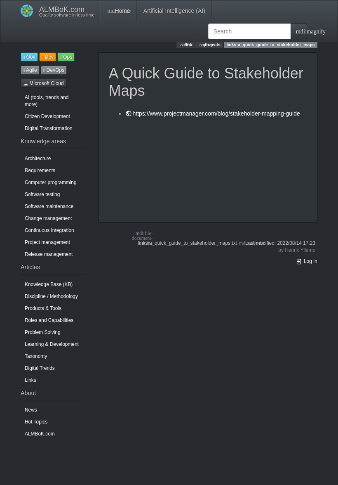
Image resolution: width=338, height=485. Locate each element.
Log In (306, 261)
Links (30, 380)
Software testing (42, 194)
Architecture (38, 158)
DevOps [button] (53, 70)
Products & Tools (43, 308)
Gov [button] (29, 57)
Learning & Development (52, 344)
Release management (49, 254)
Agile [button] (30, 70)
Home (118, 11)
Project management (47, 242)
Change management (48, 218)
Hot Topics (36, 422)
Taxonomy (36, 356)
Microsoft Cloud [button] (43, 83)
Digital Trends (40, 368)
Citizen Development (47, 116)
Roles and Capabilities (49, 320)
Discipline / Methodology (51, 296)
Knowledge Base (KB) (49, 284)
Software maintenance (49, 206)
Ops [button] (66, 57)
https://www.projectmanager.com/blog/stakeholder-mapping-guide (216, 113)
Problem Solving (43, 332)
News (31, 410)
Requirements (40, 170)
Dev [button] (48, 57)
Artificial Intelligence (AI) (174, 10)
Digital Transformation (49, 128)
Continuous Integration (49, 230)
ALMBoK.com (40, 434)
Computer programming (51, 182)
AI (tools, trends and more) (46, 101)
